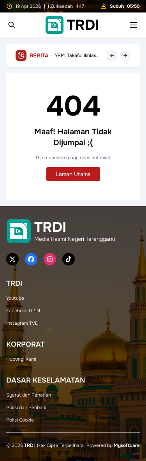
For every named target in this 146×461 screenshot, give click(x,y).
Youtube (15, 298)
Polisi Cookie (20, 420)
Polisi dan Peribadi (26, 407)
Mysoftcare (127, 445)
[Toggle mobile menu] (133, 25)
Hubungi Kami (21, 359)
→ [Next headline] (125, 55)
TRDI (29, 445)
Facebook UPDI (23, 311)
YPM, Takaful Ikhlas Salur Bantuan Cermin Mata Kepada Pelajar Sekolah (78, 55)
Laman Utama (73, 174)
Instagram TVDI (23, 323)
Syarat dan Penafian (28, 395)
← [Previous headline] (112, 55)
